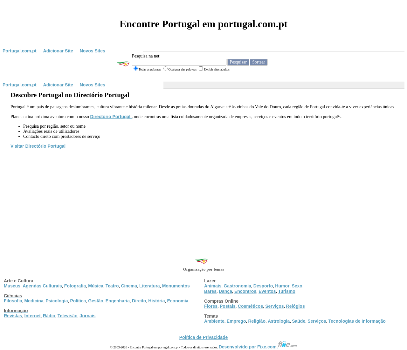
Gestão (95, 300)
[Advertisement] (203, 197)
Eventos (267, 291)
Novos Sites (92, 50)
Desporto (263, 285)
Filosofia (13, 300)
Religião (256, 321)
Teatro (112, 285)
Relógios (295, 306)
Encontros (245, 291)
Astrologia (279, 321)
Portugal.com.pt (20, 50)
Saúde (298, 321)
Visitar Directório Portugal (38, 146)
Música (95, 285)
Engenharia (118, 300)
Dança (225, 291)
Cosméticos (250, 306)
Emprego (236, 321)
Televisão (68, 315)
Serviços (274, 306)
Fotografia (75, 285)
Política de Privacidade (203, 337)
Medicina (34, 300)
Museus (12, 285)
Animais (212, 285)
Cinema (129, 285)
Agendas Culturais (42, 285)
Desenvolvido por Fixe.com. (258, 346)
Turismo (286, 291)
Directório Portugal (111, 116)
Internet (32, 315)
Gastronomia (237, 285)
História (156, 300)
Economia (177, 300)
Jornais (88, 315)
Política (78, 300)
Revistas (13, 315)
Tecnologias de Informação (357, 321)
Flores (210, 306)
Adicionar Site (58, 50)
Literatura (149, 285)
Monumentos (176, 285)
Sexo (297, 285)
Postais (228, 306)
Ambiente (214, 321)
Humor (282, 285)
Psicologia (56, 300)
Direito (139, 300)
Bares (210, 291)
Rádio (49, 315)
